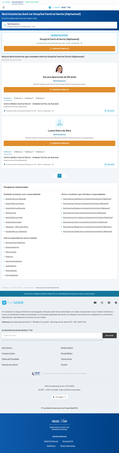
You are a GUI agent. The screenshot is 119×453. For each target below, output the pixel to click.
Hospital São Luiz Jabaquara (16, 232)
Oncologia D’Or (68, 441)
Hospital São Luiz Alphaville (16, 199)
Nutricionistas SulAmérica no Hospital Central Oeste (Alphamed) (87, 199)
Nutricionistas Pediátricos (15, 243)
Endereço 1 (8, 98)
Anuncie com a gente (10, 365)
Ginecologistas (11, 271)
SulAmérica (51, 446)
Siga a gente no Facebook (109, 303)
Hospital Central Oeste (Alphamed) (59, 39)
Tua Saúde (6, 2)
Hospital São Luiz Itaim (14, 218)
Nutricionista (29, 288)
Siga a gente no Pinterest (116, 303)
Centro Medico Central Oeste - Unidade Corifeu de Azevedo (31, 104)
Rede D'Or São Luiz (51, 441)
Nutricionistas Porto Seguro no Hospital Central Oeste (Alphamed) (88, 218)
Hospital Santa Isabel (13, 222)
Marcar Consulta (16, 288)
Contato (64, 365)
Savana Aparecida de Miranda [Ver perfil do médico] (59, 77)
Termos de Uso (66, 359)
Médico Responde (32, 2)
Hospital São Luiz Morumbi (15, 208)
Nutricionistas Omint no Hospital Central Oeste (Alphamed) (85, 222)
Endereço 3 (29, 98)
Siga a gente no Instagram (102, 303)
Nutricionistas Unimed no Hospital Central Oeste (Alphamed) (85, 204)
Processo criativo (8, 353)
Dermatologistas (12, 275)
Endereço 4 (40, 98)
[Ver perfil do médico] (59, 69)
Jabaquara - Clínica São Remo (17, 227)
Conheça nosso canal (95, 303)
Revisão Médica (66, 353)
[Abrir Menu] (3, 7)
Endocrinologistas (12, 247)
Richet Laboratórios (67, 446)
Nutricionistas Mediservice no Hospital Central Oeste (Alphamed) (87, 227)
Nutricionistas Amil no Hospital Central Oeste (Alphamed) (84, 213)
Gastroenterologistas (14, 261)
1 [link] (59, 176)
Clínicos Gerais (11, 252)
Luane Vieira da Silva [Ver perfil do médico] (59, 130)
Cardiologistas (11, 266)
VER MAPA (109, 111)
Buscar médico (17, 2)
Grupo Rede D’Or (71, 408)
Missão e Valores (67, 348)
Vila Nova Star (11, 213)
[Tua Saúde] (12, 302)
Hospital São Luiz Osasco (15, 204)
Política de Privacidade (10, 359)
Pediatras (9, 257)
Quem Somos (7, 348)
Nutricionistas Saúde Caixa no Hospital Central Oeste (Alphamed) (87, 232)
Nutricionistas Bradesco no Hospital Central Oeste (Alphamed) (86, 208)
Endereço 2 (18, 98)
